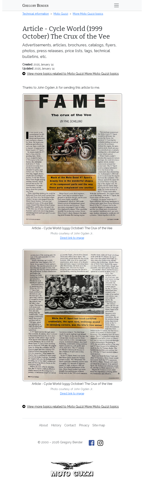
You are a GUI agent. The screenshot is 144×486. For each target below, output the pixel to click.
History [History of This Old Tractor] (56, 425)
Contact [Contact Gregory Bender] (70, 425)
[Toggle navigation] (116, 5)
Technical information (35, 13)
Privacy (84, 425)
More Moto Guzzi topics (88, 13)
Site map (98, 425)
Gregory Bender (35, 5)
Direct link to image (72, 237)
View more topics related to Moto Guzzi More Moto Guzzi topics (70, 73)
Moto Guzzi (61, 13)
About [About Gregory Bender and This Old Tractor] (43, 425)
